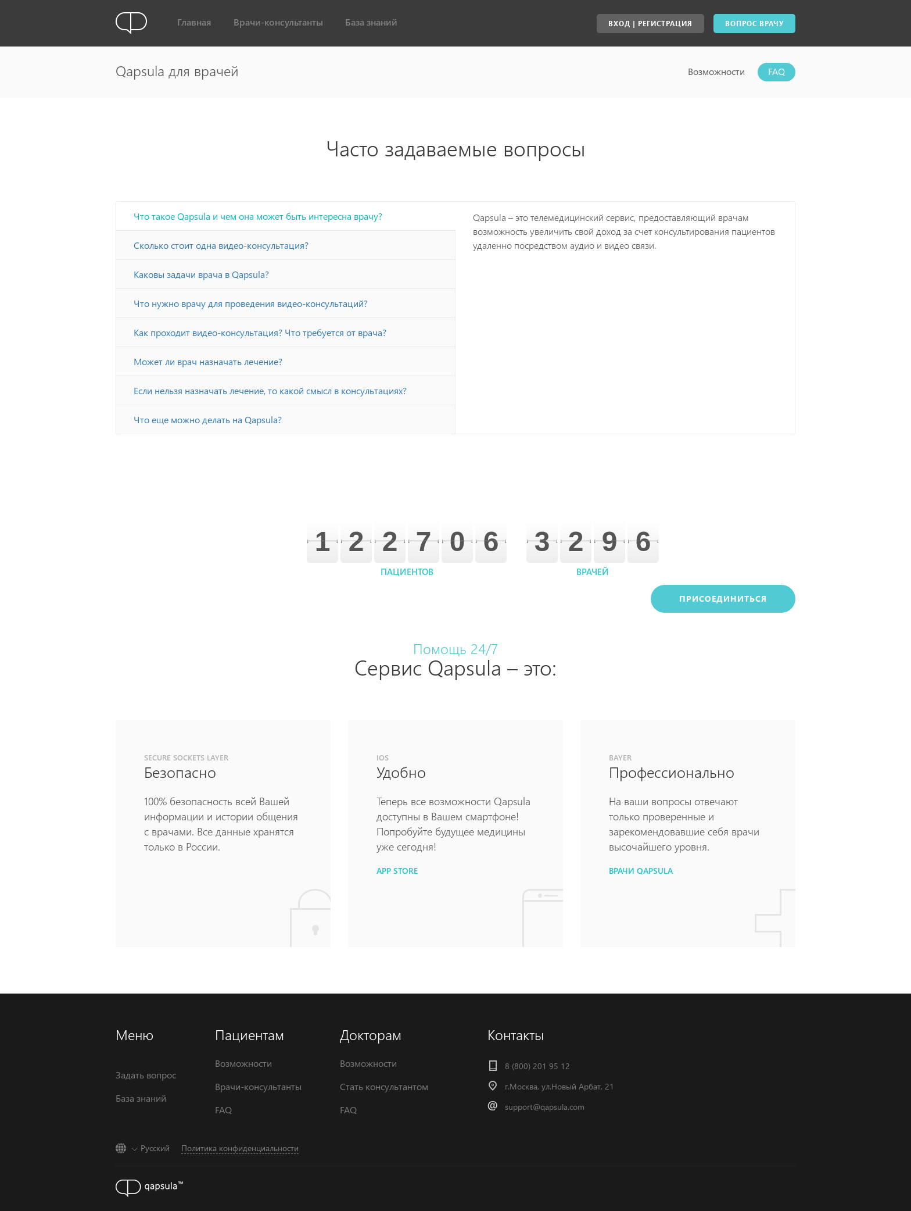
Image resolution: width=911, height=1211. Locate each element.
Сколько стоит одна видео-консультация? (221, 245)
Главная (194, 22)
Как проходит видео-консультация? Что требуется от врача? (260, 332)
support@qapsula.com (544, 1106)
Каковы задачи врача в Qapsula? (201, 274)
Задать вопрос (146, 1075)
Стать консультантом (384, 1086)
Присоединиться (723, 598)
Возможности (716, 71)
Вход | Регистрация (650, 23)
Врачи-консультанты (278, 22)
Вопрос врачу (754, 23)
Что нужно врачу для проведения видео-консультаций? (251, 303)
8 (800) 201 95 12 (537, 1065)
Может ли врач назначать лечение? (208, 361)
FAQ (776, 71)
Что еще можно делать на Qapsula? (208, 419)
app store (397, 870)
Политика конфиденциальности (240, 1147)
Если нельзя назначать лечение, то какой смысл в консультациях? (270, 390)
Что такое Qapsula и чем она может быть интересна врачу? (258, 216)
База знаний (371, 22)
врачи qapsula (641, 870)
